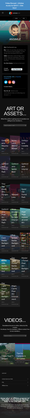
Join (23, 18)
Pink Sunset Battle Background (15, 240)
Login (16, 18)
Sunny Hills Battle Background (5, 265)
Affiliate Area (5, 385)
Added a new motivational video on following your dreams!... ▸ (14, 92)
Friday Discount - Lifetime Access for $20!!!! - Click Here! (15, 5)
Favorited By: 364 (9, 76)
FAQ (3, 382)
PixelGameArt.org (11, 47)
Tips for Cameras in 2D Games (21, 356)
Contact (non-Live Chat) (7, 379)
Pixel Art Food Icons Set (24, 240)
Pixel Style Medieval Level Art (25, 217)
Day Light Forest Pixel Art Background (5, 291)
